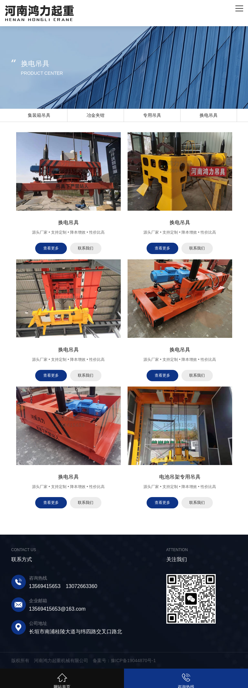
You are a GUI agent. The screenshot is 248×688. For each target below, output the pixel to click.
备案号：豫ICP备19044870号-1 (124, 660)
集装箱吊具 (39, 115)
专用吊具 (152, 115)
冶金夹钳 (96, 115)
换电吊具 (209, 115)
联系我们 (85, 248)
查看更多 (51, 248)
